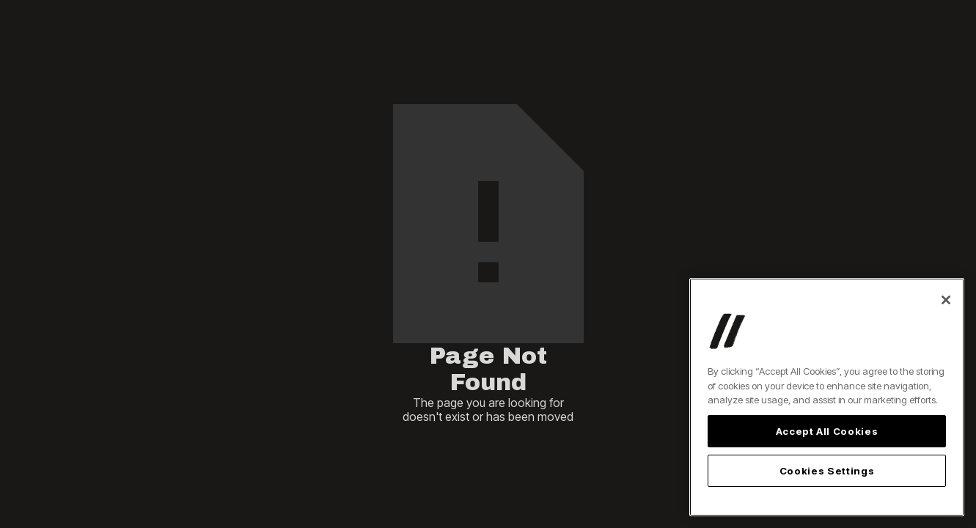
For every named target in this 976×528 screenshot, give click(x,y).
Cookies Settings (827, 471)
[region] (826, 397)
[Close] (946, 300)
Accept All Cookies (827, 431)
